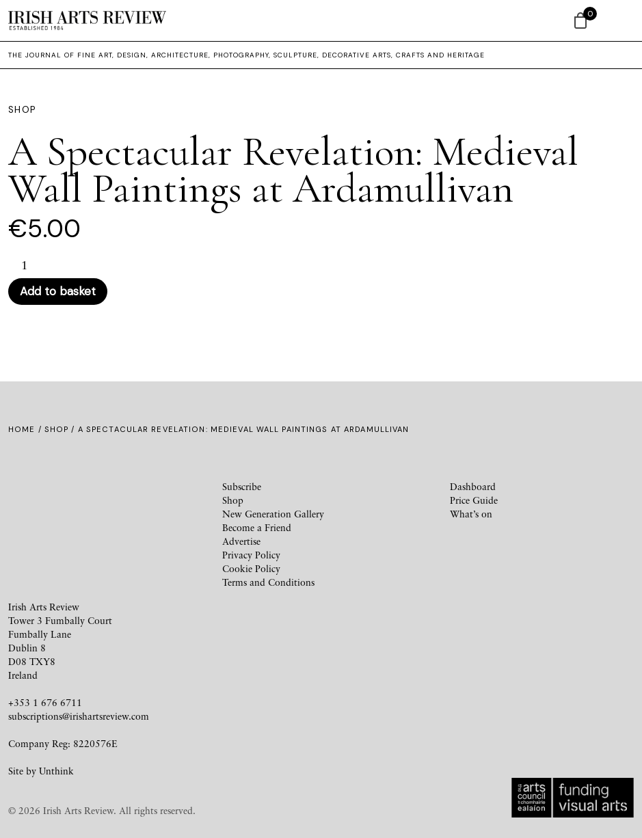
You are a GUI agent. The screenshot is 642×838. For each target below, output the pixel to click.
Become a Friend (256, 527)
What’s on (471, 513)
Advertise (241, 541)
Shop (56, 429)
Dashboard (473, 486)
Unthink (56, 770)
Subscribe (241, 486)
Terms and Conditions (268, 582)
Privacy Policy (251, 554)
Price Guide (474, 500)
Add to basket (58, 291)
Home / (26, 429)
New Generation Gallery (273, 513)
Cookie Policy (251, 568)
